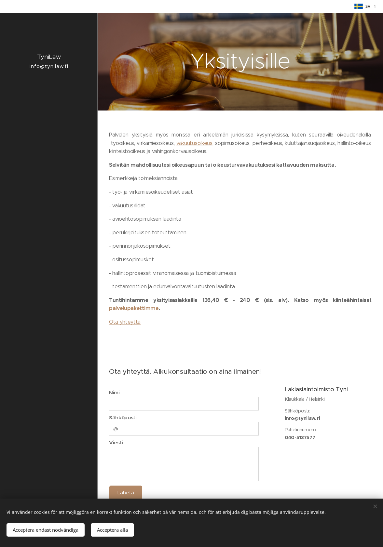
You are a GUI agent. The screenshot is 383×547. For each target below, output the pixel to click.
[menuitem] (49, 282)
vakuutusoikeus (194, 143)
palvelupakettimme (134, 308)
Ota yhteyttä (125, 322)
